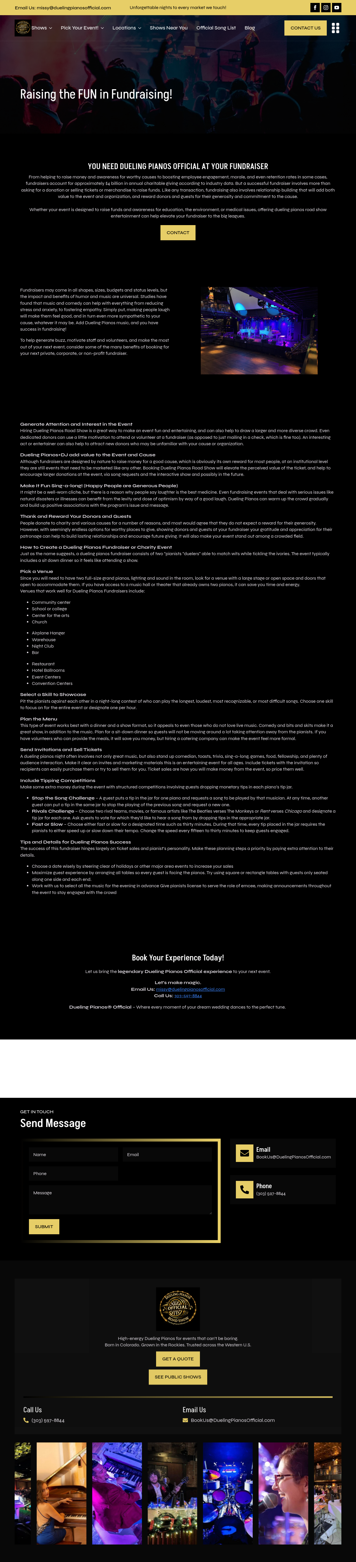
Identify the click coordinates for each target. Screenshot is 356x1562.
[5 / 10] (179, 1494)
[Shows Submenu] (49, 27)
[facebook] (315, 7)
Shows (39, 27)
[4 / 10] (123, 1494)
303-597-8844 (188, 995)
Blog (250, 27)
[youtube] (336, 7)
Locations (124, 27)
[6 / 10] (234, 1494)
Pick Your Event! (79, 27)
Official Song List (216, 27)
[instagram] (326, 7)
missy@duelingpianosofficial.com (190, 989)
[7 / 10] (290, 1494)
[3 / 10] (68, 1494)
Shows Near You (169, 27)
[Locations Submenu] (138, 27)
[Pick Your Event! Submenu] (101, 27)
